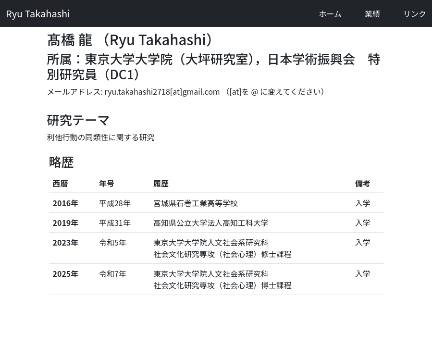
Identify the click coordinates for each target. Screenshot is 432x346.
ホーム (330, 13)
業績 (372, 13)
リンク (414, 13)
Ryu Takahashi (38, 13)
